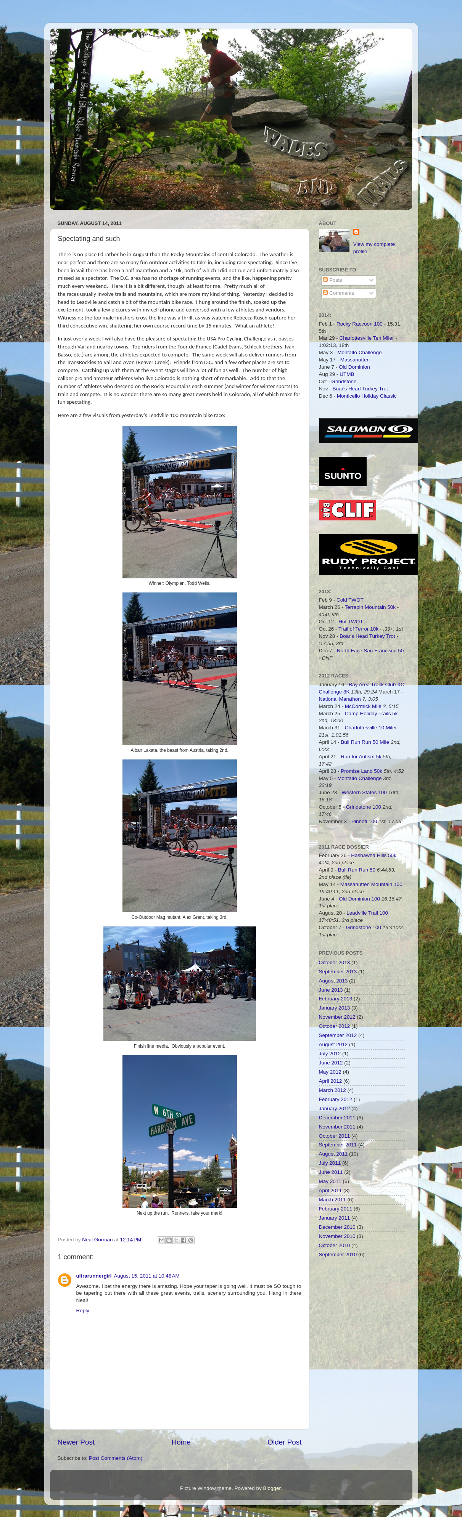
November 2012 (337, 1017)
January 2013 (334, 1008)
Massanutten (355, 360)
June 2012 (331, 1063)
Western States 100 (364, 792)
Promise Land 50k (361, 771)
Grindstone (344, 381)
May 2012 (330, 1072)
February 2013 (336, 999)
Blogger (272, 1488)
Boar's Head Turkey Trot (360, 389)
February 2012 (336, 1099)
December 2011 (337, 1117)
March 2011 (332, 1199)
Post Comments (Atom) (115, 1458)
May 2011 (330, 1181)
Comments (338, 293)
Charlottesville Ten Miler (367, 338)
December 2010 (337, 1227)
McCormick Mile (363, 706)
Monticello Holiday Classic (367, 396)
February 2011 (336, 1209)
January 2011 (334, 1218)
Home (181, 1442)
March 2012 (332, 1090)
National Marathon (340, 699)
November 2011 (337, 1127)
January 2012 (334, 1108)
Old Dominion (354, 367)
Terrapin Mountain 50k (371, 607)
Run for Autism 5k (361, 756)
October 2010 (334, 1245)
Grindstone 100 (363, 807)
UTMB (347, 374)
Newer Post (76, 1442)
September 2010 (338, 1254)
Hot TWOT (350, 621)
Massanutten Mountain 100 (371, 884)
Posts (332, 280)
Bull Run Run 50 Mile (365, 742)
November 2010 (337, 1236)
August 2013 (333, 981)
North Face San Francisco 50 (370, 650)
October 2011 (334, 1136)
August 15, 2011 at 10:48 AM (147, 1276)
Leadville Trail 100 (367, 913)
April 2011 (330, 1190)
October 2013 (334, 962)
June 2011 (331, 1172)
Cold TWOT (350, 600)
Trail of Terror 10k (358, 629)
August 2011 (333, 1154)
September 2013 (338, 971)
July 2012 (330, 1053)
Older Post (284, 1442)
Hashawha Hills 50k (373, 855)
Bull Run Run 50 (356, 870)
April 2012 (330, 1081)
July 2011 (330, 1163)
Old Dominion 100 (359, 899)
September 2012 (338, 1035)
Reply (83, 1310)
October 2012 (334, 1026)
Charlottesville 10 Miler (371, 727)
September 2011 (338, 1145)
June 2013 (331, 990)
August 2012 (333, 1044)
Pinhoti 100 (364, 821)
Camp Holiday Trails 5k (371, 713)
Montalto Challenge (359, 352)
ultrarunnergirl (94, 1276)
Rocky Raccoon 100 (359, 324)
